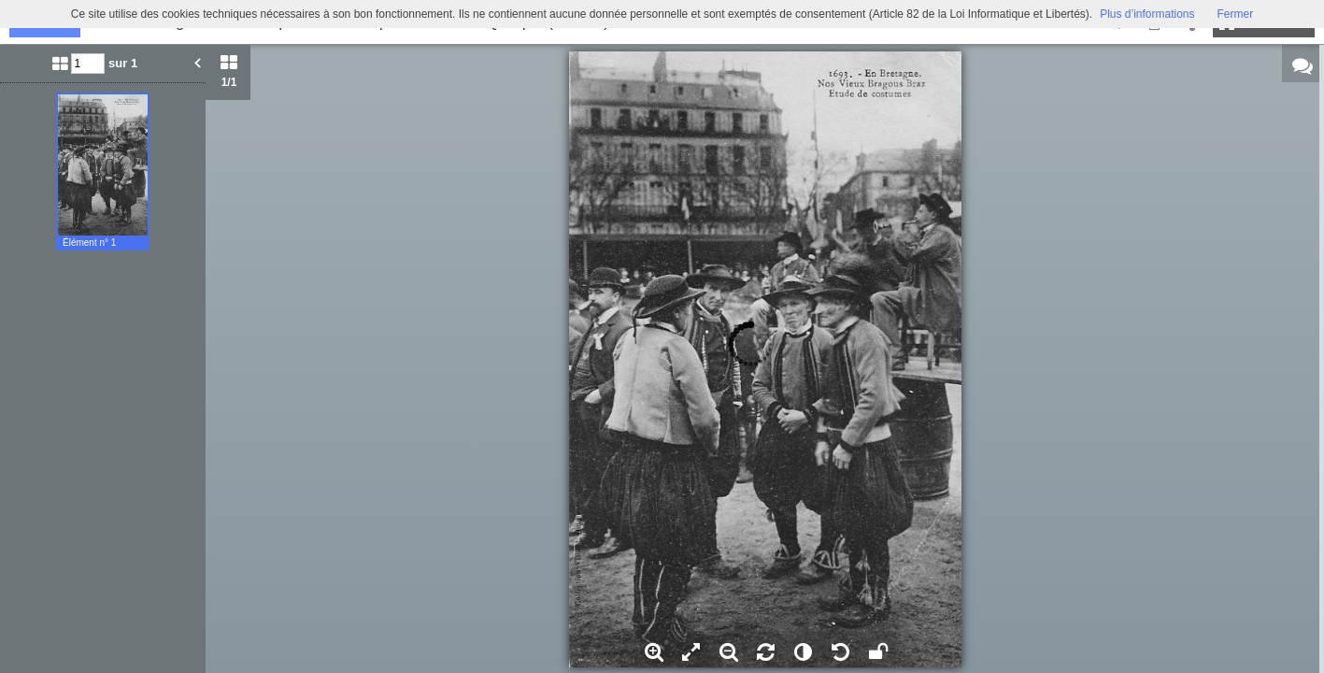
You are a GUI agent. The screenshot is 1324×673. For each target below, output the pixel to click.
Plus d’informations (1147, 14)
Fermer (1235, 14)
